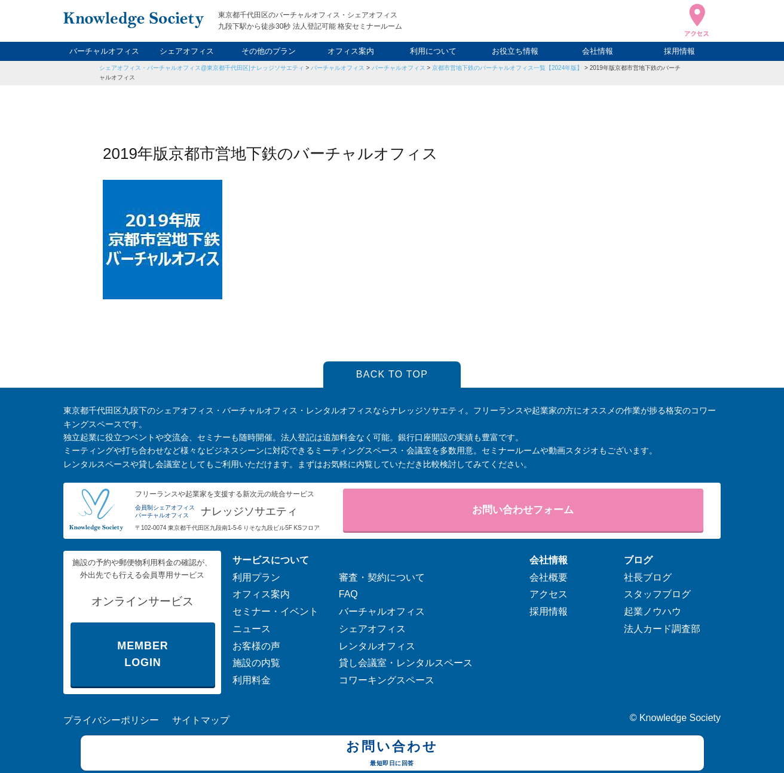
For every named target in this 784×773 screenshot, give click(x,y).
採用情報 (679, 51)
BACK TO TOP (392, 374)
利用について (433, 51)
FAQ (348, 594)
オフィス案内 (350, 51)
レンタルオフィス (377, 646)
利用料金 (251, 680)
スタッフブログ (657, 594)
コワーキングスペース (386, 680)
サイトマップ (200, 720)
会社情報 (597, 51)
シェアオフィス (187, 51)
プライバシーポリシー (111, 720)
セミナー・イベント (275, 611)
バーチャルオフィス (104, 51)
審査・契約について (382, 577)
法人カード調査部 (662, 629)
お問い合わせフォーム (523, 510)
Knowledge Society (680, 718)
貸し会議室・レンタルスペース (406, 663)
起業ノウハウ (652, 611)
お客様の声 (256, 646)
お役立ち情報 (515, 51)
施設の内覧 (256, 663)
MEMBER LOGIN (142, 654)
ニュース (251, 629)
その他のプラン (268, 51)
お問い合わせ (392, 754)
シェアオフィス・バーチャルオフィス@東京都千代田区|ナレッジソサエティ (201, 68)
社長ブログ (648, 577)
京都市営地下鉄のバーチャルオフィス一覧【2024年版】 (507, 68)
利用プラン (256, 577)
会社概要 (548, 577)
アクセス (548, 594)
